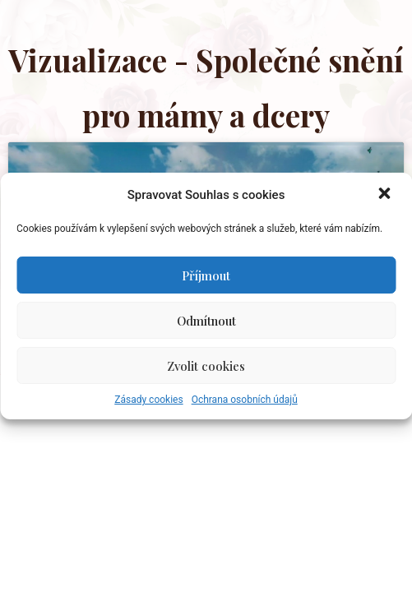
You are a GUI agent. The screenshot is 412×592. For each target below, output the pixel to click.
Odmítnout (206, 320)
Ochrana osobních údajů (245, 399)
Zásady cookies (148, 399)
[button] (386, 195)
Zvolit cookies (206, 366)
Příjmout (206, 275)
